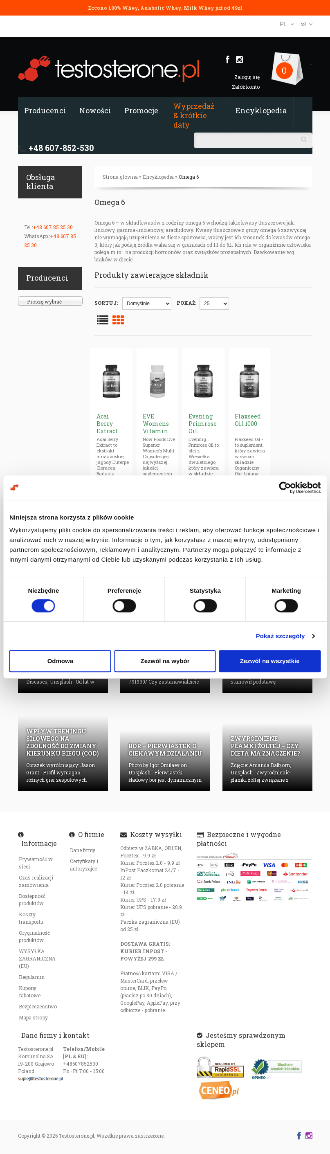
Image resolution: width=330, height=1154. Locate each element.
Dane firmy (82, 850)
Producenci (45, 110)
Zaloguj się (247, 77)
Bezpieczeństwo (38, 1006)
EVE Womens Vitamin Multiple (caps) (156, 431)
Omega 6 (189, 176)
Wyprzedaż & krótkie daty (193, 115)
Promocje (141, 110)
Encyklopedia (261, 110)
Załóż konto (246, 86)
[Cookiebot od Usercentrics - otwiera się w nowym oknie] (285, 487)
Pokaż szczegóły (280, 635)
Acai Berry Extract (107, 423)
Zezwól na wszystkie (270, 660)
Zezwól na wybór (164, 660)
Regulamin (32, 977)
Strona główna (120, 176)
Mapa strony (33, 1017)
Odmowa (60, 660)
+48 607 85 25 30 (53, 227)
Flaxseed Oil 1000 (248, 419)
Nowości (95, 110)
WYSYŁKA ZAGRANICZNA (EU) (37, 958)
